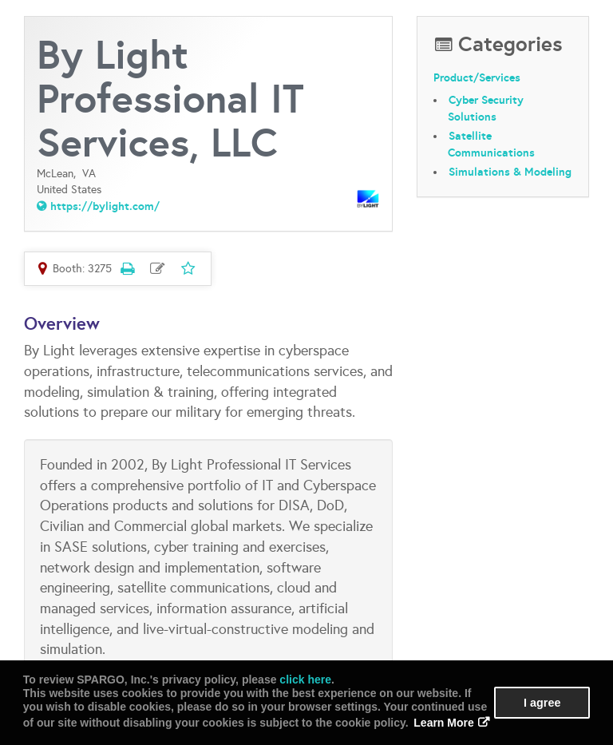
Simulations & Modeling (510, 171)
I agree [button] (542, 702)
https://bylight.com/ (105, 206)
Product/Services (476, 77)
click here (305, 679)
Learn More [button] (443, 722)
